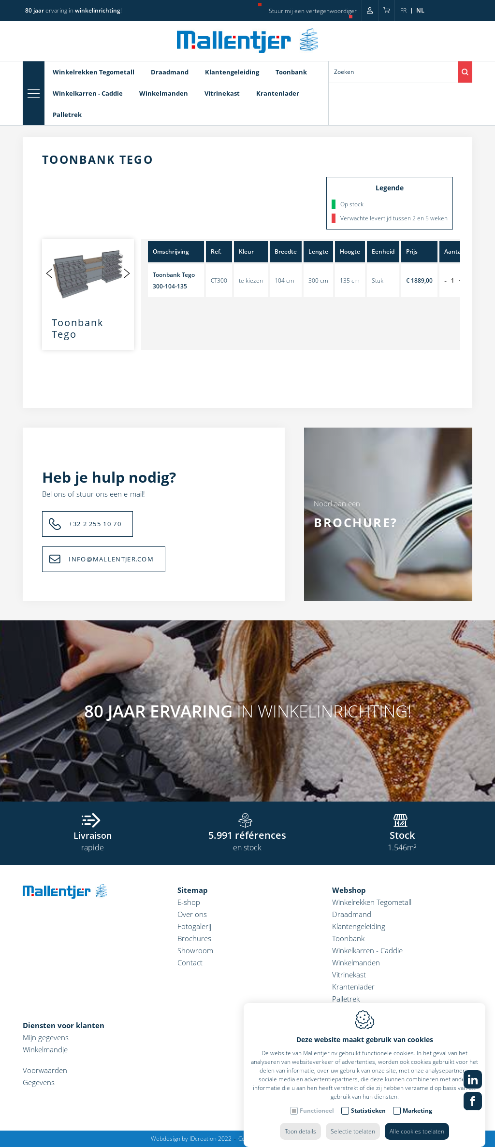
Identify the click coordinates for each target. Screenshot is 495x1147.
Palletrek (67, 114)
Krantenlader (277, 93)
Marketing (417, 1101)
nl (420, 10)
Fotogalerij (194, 926)
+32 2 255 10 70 (95, 523)
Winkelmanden (163, 93)
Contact (190, 962)
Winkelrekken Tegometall (93, 72)
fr (403, 10)
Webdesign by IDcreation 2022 (191, 1138)
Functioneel (317, 1101)
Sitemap (192, 890)
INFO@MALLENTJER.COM (111, 559)
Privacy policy (298, 1138)
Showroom (195, 950)
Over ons (192, 914)
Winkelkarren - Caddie (88, 93)
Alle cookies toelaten (417, 1122)
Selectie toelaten (353, 1122)
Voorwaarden (45, 1070)
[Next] (126, 273)
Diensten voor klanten (63, 1025)
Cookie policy (255, 1138)
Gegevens (39, 1082)
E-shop (188, 902)
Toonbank (291, 72)
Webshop (349, 890)
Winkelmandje (45, 1049)
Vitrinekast (222, 93)
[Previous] (49, 273)
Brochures (194, 938)
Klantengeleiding (232, 72)
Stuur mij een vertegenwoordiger (313, 11)
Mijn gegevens (46, 1037)
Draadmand (170, 72)
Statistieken (368, 1101)
